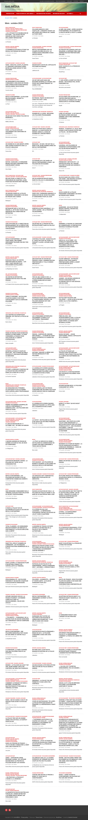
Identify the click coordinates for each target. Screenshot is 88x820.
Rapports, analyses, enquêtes (12, 28)
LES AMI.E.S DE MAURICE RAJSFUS (47, 1)
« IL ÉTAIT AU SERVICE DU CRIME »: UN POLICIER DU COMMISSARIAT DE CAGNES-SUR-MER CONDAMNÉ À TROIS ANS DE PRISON (43, 443)
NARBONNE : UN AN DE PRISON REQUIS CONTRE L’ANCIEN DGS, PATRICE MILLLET (68, 208)
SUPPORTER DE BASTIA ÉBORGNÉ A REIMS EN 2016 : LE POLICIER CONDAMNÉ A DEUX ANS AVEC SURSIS (43, 634)
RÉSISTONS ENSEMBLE (60, 1)
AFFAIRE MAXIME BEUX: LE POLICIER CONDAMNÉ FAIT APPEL (70, 386)
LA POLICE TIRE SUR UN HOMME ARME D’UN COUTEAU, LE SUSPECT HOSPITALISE (16, 719)
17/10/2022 (8, 427)
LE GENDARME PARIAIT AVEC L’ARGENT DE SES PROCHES (68, 615)
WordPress (59, 817)
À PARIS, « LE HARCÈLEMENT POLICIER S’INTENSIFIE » (68, 512)
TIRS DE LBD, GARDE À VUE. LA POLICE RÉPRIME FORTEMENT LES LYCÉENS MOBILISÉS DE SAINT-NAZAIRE (42, 279)
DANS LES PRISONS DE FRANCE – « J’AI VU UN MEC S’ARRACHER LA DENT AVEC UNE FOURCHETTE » (17, 744)
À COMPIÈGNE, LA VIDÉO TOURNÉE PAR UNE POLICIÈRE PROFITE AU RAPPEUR (16, 651)
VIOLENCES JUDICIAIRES (10, 30)
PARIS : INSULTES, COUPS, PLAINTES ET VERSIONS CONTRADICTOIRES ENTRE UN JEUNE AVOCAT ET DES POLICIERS (17, 67)
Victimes (69, 13)
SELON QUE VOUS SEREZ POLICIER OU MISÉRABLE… (17, 116)
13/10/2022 (35, 515)
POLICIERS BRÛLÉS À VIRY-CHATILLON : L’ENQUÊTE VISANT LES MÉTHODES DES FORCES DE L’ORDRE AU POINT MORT (43, 31)
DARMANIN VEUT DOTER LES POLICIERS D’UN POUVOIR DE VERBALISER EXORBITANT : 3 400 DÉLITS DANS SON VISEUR (42, 618)
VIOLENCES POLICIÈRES (37, 63)
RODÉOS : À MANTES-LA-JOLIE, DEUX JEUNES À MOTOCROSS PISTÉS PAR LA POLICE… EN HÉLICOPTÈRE (70, 130)
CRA (6, 274)
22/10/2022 (61, 228)
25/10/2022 (8, 198)
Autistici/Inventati (72, 817)
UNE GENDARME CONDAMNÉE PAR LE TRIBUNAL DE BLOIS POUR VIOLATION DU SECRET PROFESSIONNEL (17, 492)
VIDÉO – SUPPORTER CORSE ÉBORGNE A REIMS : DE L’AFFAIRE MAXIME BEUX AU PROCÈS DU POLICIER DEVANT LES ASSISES (16, 760)
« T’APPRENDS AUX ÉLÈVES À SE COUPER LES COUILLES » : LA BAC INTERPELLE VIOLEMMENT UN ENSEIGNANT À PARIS (42, 722)
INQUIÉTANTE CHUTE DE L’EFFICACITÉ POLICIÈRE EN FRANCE (44, 65)
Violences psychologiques (11, 31)
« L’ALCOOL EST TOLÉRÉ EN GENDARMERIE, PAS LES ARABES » (69, 667)
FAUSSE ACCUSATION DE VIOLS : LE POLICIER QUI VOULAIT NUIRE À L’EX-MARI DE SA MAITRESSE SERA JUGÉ (43, 492)
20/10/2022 (8, 266)
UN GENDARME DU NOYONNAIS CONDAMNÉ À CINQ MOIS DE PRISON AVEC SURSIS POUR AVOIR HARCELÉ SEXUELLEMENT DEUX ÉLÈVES (17, 84)
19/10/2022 (35, 304)
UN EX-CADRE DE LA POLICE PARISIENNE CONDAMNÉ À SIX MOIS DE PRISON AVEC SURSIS (70, 193)
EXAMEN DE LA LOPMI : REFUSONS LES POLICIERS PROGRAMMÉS (43, 114)
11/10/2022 (35, 569)
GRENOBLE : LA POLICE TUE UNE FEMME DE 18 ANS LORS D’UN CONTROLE (42, 682)
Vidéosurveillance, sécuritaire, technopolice (42, 111)
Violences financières (37, 507)
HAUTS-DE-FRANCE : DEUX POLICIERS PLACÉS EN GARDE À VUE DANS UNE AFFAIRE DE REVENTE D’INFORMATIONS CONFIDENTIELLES (70, 582)
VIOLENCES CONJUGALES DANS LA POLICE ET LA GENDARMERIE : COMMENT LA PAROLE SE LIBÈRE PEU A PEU (70, 635)
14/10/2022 (35, 480)
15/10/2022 (61, 464)
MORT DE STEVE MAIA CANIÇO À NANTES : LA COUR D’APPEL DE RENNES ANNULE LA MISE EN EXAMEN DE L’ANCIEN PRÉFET (42, 131)
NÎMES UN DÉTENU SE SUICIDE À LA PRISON (70, 461)
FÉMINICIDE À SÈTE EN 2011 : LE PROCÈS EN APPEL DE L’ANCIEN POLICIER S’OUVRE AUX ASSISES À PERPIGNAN (69, 164)
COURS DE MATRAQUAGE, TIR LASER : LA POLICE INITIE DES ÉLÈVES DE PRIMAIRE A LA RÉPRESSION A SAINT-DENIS (44, 703)
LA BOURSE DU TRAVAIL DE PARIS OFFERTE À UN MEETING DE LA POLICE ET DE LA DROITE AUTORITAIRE (42, 528)
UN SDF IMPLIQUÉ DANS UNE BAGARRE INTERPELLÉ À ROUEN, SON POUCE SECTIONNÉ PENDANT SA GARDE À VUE (43, 82)
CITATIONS (75, 1)
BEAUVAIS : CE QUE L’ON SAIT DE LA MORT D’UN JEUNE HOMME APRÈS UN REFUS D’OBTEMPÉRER (44, 145)
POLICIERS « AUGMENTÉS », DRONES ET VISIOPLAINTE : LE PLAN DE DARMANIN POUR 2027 (43, 581)
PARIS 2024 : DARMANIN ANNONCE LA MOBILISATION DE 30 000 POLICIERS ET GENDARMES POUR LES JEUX (44, 195)
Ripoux (20, 28)
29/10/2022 (61, 56)
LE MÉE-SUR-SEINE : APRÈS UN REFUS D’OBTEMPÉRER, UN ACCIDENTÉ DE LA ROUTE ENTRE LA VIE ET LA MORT (70, 30)
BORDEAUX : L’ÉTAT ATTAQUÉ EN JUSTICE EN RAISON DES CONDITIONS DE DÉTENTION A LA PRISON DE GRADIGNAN (44, 743)
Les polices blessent (63, 27)
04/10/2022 (8, 705)
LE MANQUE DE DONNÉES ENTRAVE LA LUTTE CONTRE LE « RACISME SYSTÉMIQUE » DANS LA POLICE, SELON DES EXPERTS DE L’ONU (70, 743)
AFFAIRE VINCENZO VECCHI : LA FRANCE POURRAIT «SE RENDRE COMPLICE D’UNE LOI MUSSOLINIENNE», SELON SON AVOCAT (15, 599)
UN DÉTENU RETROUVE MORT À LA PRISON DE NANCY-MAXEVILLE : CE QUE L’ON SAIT (70, 597)
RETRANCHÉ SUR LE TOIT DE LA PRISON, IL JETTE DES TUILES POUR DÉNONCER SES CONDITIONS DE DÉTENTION (17, 211)
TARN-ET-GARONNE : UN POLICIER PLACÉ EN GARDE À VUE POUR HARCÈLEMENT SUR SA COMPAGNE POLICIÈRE (16, 299)
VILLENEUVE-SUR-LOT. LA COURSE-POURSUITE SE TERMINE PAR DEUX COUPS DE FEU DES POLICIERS (43, 759)
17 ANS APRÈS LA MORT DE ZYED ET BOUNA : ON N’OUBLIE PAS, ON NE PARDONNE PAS (70, 81)
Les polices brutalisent (64, 46)
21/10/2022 (8, 245)
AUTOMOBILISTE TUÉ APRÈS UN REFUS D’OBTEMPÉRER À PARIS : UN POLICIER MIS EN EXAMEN (43, 162)
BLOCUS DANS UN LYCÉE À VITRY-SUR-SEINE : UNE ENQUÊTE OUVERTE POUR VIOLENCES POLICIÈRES (70, 178)
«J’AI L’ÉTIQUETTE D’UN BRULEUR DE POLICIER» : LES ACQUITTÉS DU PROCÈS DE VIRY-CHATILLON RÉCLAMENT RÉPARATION (17, 35)
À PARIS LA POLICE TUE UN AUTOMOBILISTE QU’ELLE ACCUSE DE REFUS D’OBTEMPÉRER (17, 509)
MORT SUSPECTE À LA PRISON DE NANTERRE (69, 67)
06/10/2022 (61, 654)
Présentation (10, 13)
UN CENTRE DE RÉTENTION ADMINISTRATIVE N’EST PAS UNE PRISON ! (16, 278)
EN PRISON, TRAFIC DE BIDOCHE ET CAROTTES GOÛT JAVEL (43, 98)
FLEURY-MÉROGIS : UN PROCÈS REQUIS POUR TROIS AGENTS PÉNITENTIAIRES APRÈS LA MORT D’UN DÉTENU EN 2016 (69, 261)
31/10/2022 (8, 39)
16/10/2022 (35, 467)
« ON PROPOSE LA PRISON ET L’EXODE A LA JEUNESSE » (15, 778)
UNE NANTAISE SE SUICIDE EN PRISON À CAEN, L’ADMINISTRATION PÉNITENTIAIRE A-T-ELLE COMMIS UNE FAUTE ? (43, 261)
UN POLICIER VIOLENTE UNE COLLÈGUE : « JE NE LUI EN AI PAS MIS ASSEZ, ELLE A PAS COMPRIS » (70, 299)
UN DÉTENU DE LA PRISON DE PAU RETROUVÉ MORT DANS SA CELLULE (43, 224)
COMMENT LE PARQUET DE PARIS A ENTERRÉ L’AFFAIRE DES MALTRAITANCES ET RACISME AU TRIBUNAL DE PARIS (16, 685)
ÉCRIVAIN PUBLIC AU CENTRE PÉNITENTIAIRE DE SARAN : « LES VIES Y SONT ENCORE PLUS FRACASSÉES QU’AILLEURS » (16, 262)
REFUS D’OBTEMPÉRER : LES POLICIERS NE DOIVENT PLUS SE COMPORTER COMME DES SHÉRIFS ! (17, 477)
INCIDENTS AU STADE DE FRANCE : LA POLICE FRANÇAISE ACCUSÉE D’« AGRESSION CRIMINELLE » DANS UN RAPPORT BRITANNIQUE (70, 446)
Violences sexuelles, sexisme (12, 79)
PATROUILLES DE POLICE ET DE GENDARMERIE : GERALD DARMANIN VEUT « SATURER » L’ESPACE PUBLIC (43, 565)
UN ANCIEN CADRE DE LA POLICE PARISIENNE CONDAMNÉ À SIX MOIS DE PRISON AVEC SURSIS (17, 195)
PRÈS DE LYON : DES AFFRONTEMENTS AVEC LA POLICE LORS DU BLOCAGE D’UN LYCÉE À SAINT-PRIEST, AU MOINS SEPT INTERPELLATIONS (70, 319)
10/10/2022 (35, 601)
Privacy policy (24, 817)
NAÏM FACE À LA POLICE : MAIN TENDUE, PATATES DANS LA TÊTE (69, 566)
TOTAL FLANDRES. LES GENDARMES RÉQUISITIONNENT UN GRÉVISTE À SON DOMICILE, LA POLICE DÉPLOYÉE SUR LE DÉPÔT (17, 528)
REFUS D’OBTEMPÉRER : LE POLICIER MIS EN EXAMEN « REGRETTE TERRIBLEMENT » (17, 98)
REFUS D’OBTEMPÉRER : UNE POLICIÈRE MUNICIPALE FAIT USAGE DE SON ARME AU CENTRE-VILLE (17, 633)
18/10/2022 (35, 374)
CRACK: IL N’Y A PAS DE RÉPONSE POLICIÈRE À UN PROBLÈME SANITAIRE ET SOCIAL (69, 684)
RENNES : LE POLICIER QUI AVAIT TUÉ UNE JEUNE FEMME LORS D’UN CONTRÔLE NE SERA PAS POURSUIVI (17, 666)
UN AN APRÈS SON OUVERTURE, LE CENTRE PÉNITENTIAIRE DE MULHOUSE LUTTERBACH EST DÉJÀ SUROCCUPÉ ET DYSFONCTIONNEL (70, 99)
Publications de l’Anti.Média (24, 13)
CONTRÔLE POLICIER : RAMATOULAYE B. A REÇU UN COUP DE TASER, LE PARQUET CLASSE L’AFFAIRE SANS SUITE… (44, 241)
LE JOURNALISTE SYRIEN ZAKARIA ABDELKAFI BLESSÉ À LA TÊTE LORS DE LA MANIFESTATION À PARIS (43, 405)
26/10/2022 (8, 167)
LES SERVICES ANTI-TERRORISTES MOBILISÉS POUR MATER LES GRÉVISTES (43, 477)
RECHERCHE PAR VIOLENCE (43, 13)
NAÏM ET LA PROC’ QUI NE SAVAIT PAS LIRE (69, 404)
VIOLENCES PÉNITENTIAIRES (21, 30)
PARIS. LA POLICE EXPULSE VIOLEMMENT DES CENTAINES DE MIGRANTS (16, 131)
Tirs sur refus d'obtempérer (38, 594)
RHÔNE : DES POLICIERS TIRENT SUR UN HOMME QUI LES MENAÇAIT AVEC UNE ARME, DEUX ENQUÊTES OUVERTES (70, 760)
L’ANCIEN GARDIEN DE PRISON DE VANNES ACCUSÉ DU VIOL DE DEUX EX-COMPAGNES (16, 442)
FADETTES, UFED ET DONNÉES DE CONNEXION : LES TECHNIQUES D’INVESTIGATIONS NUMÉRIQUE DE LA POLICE (17, 545)
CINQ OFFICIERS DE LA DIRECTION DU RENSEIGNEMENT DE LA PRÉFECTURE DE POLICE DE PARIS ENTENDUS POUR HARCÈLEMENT (17, 226)
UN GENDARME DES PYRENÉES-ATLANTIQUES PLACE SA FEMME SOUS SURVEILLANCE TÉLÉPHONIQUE (17, 389)
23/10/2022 (35, 227)
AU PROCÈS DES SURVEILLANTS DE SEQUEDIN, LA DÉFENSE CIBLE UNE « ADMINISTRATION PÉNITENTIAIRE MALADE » (70, 52)
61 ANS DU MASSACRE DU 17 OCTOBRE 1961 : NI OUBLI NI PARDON (17, 424)
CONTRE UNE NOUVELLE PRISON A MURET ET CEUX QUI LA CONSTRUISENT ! (43, 776)
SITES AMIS (69, 1)
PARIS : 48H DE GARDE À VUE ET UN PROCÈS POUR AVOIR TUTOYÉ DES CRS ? (16, 701)
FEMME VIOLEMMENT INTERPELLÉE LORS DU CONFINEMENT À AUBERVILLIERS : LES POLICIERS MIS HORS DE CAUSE (17, 407)
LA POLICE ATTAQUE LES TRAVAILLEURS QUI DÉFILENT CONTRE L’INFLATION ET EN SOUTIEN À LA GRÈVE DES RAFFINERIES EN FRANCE (70, 354)
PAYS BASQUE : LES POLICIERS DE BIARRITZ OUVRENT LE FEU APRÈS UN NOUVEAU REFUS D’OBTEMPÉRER (44, 463)
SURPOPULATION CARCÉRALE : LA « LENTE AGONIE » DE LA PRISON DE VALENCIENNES (43, 210)
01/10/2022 (61, 779)
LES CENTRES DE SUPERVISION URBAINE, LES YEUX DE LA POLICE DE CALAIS (17, 316)
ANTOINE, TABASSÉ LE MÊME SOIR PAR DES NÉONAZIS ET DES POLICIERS (43, 354)
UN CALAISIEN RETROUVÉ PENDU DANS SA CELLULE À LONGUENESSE (43, 179)
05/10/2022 (61, 669)
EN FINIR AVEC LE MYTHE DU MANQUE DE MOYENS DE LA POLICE (43, 650)
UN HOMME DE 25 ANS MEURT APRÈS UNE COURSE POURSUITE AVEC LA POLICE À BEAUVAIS (17, 145)
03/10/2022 (35, 726)
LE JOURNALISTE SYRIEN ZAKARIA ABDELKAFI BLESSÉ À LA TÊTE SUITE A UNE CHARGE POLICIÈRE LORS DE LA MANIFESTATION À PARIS (43, 370)
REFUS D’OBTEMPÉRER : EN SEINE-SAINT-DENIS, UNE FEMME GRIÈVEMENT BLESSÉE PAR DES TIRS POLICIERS (17, 241)
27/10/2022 (61, 150)
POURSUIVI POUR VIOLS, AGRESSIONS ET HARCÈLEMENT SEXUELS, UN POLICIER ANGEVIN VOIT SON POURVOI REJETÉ (44, 300)
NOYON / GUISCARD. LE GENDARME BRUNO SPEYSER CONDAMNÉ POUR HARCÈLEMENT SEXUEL (17, 163)
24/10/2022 (35, 213)
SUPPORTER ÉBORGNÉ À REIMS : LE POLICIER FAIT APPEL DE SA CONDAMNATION (17, 462)
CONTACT (82, 1)
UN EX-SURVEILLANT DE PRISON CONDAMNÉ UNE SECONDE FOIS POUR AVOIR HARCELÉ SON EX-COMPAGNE (44, 389)
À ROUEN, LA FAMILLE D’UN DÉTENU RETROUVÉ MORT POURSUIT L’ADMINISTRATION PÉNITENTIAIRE (70, 651)
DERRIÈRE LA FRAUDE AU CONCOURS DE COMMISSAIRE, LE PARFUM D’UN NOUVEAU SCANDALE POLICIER (70, 225)
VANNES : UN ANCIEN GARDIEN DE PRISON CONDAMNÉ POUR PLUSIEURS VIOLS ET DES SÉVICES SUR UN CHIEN (69, 280)
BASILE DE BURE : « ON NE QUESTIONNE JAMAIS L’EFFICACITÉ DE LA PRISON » (70, 335)
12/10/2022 (8, 549)
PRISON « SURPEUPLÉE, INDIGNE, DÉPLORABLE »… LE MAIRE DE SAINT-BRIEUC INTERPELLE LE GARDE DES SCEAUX (43, 336)
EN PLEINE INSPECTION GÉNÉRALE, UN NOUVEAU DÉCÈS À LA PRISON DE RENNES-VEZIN (70, 477)
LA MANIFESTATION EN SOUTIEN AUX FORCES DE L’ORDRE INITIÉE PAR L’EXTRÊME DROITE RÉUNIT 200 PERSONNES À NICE (17, 794)
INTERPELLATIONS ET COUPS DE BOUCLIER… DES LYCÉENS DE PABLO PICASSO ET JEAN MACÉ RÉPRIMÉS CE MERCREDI (17, 353)
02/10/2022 (8, 764)
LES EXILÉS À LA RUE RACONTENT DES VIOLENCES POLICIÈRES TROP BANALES (69, 373)
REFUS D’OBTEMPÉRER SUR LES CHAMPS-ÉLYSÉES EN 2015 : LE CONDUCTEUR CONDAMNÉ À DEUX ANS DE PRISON (42, 52)
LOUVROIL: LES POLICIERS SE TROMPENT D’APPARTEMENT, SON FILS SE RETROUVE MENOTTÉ (69, 146)
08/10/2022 (61, 618)
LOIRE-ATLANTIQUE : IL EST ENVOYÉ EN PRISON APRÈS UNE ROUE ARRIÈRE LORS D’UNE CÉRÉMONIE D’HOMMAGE (70, 116)
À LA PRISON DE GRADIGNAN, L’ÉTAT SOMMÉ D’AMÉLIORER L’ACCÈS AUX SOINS (70, 529)
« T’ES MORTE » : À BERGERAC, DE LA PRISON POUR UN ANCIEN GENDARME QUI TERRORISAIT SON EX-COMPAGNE (17, 619)
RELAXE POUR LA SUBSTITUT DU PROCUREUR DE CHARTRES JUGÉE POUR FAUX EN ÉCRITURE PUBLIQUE (17, 180)
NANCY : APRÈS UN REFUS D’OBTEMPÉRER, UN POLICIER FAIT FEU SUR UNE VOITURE (69, 776)
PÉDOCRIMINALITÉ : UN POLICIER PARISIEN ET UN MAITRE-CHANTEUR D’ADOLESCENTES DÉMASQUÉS (17, 581)
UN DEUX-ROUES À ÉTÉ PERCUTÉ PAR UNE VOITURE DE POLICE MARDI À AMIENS (43, 666)
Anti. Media (14, 39)
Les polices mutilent (46, 78)
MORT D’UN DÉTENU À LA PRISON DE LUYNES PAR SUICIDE (70, 544)
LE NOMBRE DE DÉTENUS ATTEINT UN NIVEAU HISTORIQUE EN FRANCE (17, 50)
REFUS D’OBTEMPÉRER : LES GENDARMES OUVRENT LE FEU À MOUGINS (42, 597)
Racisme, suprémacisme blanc (12, 128)
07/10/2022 (35, 638)
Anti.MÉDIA (12, 6)
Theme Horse (39, 817)
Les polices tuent (73, 63)
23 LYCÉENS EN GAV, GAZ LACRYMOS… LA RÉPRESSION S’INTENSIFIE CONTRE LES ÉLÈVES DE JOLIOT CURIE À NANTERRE (43, 511)
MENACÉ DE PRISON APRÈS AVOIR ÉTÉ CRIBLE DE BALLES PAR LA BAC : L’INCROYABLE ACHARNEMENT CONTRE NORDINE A (43, 548)
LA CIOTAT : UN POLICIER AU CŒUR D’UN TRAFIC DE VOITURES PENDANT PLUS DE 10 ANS (43, 421)
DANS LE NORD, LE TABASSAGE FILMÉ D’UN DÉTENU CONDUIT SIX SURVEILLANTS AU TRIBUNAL (17, 564)
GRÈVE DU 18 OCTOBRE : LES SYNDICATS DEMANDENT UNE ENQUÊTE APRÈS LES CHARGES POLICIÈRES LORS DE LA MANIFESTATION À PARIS (68, 243)
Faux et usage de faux (10, 27)
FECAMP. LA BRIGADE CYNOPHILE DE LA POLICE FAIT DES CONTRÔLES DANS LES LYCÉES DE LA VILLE (17, 370)
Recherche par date (59, 13)
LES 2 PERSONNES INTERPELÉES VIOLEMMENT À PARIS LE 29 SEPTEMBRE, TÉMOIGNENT (42, 317)
